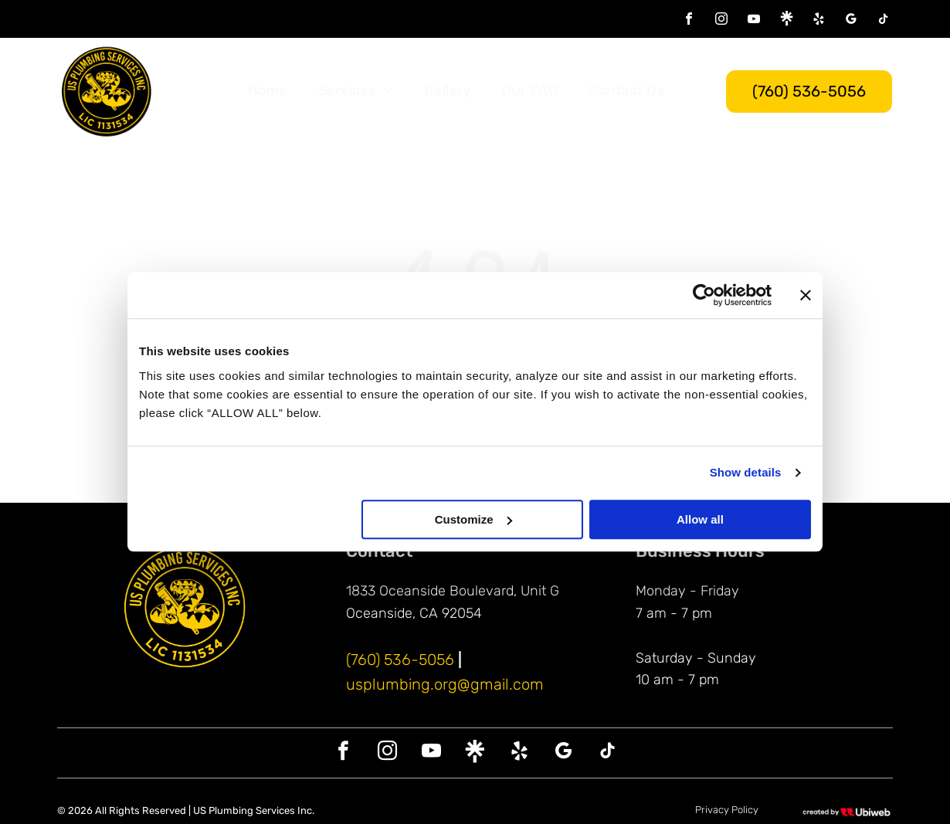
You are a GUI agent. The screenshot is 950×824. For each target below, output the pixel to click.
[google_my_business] (851, 20)
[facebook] (689, 20)
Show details (746, 473)
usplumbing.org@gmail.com (445, 684)
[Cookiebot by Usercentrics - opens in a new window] (704, 295)
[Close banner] (805, 295)
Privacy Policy (726, 810)
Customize (473, 519)
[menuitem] (267, 91)
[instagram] (721, 20)
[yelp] (818, 20)
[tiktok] (883, 20)
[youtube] (754, 20)
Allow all (700, 519)
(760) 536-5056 (400, 659)
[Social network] (786, 20)
